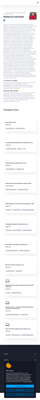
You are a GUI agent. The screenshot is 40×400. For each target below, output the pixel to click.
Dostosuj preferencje (20, 394)
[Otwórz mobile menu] (38, 2)
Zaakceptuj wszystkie (20, 386)
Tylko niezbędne (20, 390)
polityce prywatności (25, 378)
